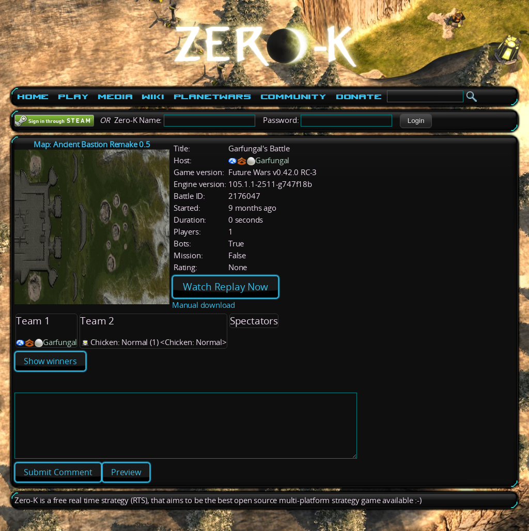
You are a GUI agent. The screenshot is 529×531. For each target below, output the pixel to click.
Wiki (153, 96)
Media (115, 96)
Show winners (50, 361)
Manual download (203, 305)
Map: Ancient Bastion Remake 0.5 (92, 144)
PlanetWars (212, 96)
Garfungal (272, 160)
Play (73, 96)
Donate (359, 96)
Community (293, 96)
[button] (415, 121)
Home (33, 96)
